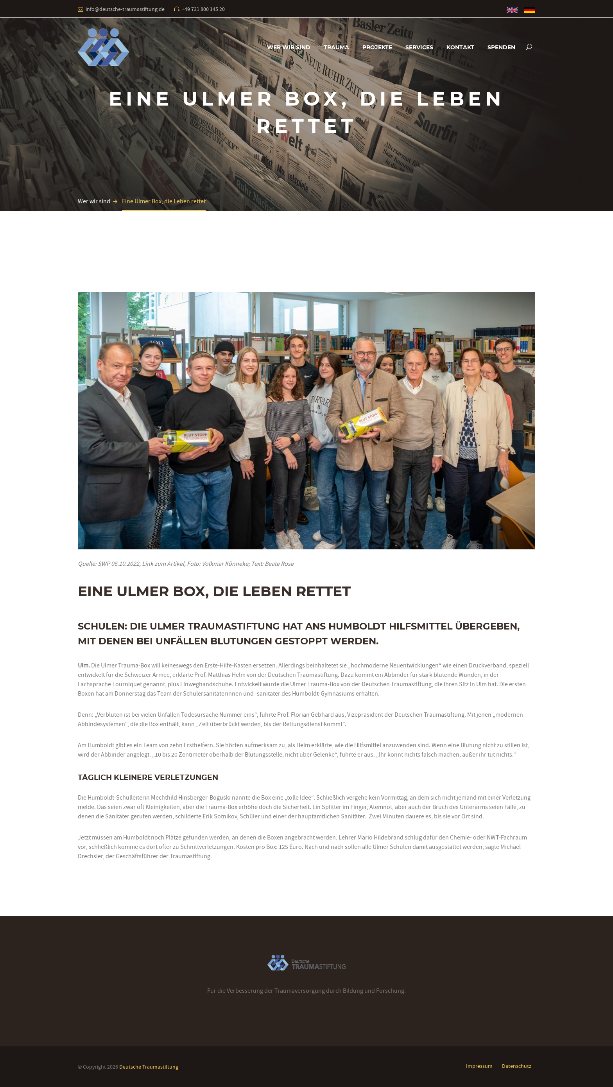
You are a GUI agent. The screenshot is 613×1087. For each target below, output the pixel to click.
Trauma (336, 47)
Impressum (479, 1065)
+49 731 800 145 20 (203, 9)
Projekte (377, 47)
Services (419, 47)
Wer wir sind (288, 47)
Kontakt (460, 47)
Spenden (501, 47)
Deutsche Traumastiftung (148, 1066)
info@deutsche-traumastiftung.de (125, 9)
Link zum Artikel (163, 564)
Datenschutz (516, 1065)
